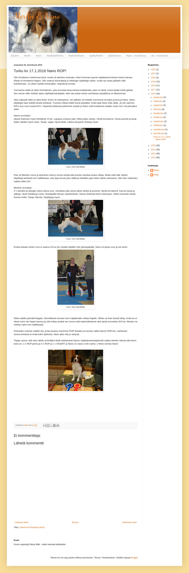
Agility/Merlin (96, 55)
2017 (153, 89)
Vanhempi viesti (129, 522)
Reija (156, 175)
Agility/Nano (114, 55)
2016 (153, 93)
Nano (38, 55)
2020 (153, 77)
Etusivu (15, 55)
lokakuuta (158, 101)
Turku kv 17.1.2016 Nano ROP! (161, 138)
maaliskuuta (159, 129)
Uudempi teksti (21, 522)
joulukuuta (158, 97)
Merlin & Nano (37, 16)
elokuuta (157, 109)
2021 (153, 73)
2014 (153, 149)
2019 (153, 81)
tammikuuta (159, 133)
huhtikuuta (158, 125)
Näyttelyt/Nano (76, 55)
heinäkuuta (158, 113)
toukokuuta (158, 121)
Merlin (27, 55)
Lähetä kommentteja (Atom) (32, 527)
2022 (153, 69)
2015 (153, 145)
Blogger (134, 557)
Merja (156, 170)
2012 (153, 157)
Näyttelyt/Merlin (55, 55)
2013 (153, 153)
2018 (153, 85)
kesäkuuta (158, 117)
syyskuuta (158, 105)
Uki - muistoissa (159, 55)
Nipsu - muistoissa (136, 55)
